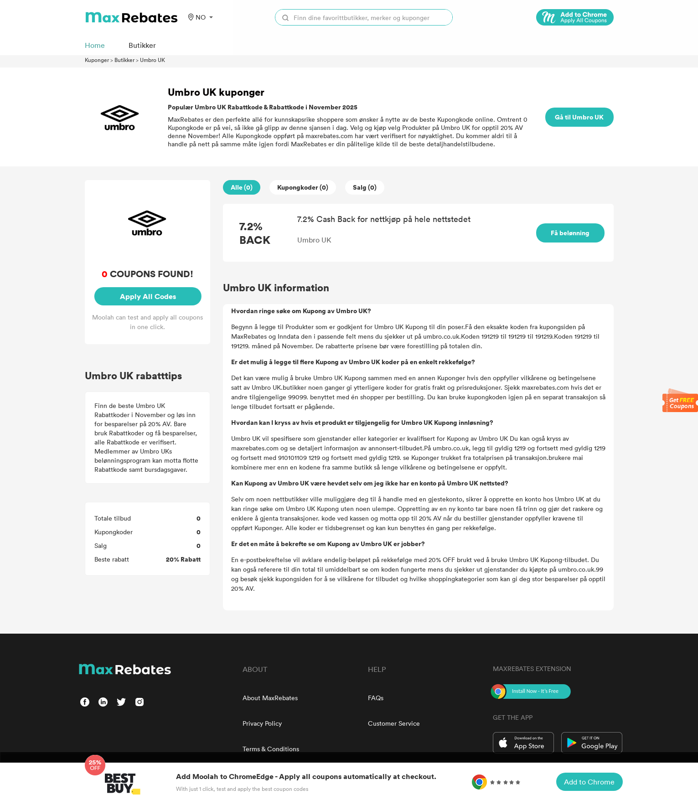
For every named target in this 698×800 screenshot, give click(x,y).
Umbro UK (152, 60)
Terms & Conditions (271, 748)
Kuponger (97, 60)
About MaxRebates (270, 697)
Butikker (124, 60)
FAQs (375, 697)
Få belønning (570, 232)
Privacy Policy (262, 723)
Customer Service (394, 723)
